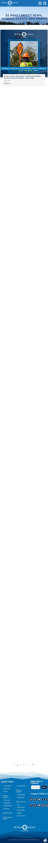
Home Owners (7, 785)
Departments (7, 803)
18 (33, 764)
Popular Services (21, 785)
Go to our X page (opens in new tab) (35, 806)
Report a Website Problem (7, 818)
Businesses (7, 788)
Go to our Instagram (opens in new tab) (43, 806)
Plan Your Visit (21, 807)
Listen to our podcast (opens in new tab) (43, 799)
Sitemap (19, 813)
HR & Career (7, 800)
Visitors (6, 791)
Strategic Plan (20, 797)
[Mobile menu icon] (44, 3)
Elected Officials (8, 805)
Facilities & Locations (5, 796)
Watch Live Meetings (19, 790)
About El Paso (21, 810)
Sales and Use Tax (21, 801)
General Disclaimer (7, 813)
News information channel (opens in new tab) (31, 799)
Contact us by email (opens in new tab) (39, 799)
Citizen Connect (21, 815)
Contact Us (7, 808)
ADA (18, 804)
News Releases (21, 794)
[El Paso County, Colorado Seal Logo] (24, 828)
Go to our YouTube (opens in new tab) (39, 806)
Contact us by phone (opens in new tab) (35, 799)
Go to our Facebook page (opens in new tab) (31, 806)
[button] (40, 3)
